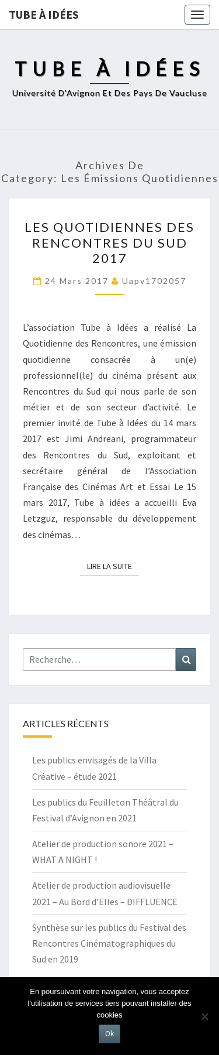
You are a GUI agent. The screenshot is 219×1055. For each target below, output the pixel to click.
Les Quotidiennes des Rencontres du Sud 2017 (109, 242)
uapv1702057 (154, 281)
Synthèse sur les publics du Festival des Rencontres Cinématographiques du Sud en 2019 (109, 943)
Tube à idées (44, 14)
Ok (109, 1034)
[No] (204, 1016)
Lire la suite (113, 565)
